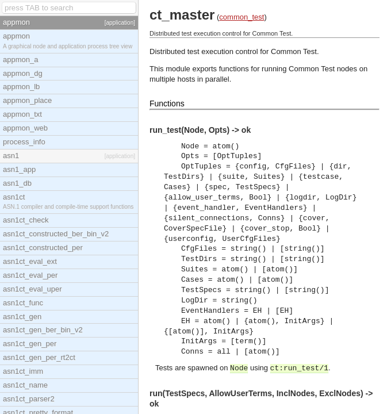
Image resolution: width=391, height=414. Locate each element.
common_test (241, 17)
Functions (167, 103)
